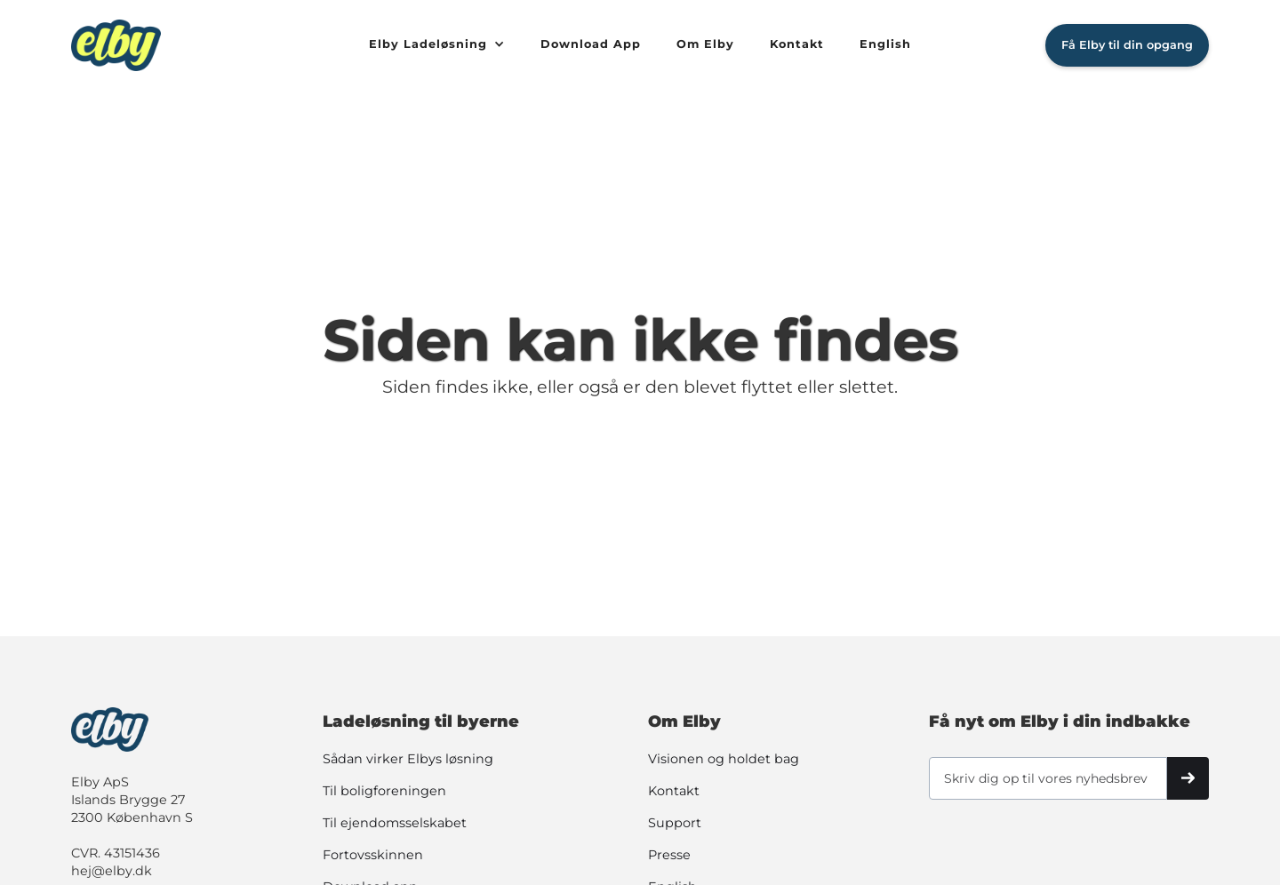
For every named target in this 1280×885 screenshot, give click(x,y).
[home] (211, 46)
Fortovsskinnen (373, 855)
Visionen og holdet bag (723, 759)
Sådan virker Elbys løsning (408, 759)
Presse (669, 855)
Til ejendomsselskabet (395, 823)
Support (674, 823)
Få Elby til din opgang (1127, 45)
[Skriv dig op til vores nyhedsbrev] (1048, 778)
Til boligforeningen (384, 791)
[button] (437, 45)
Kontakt (674, 791)
